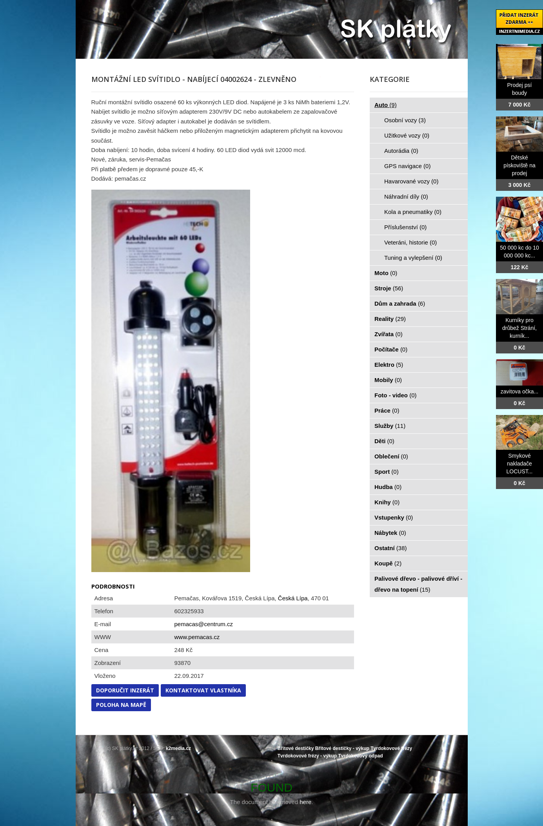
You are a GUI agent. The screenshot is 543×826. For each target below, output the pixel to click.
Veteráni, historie (410, 242)
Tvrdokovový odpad (360, 756)
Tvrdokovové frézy (391, 748)
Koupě (387, 563)
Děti (384, 441)
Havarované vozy (411, 181)
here (305, 802)
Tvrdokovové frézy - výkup (307, 756)
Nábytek (390, 532)
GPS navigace (407, 166)
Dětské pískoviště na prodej (519, 165)
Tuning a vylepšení (413, 257)
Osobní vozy (405, 120)
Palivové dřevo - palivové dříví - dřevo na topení (418, 584)
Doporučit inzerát (125, 690)
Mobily (388, 380)
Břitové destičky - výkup (342, 748)
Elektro (388, 364)
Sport (386, 471)
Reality (390, 318)
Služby (389, 425)
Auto (385, 104)
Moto (385, 273)
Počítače (390, 349)
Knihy (387, 502)
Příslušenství (405, 227)
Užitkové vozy (406, 135)
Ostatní (390, 548)
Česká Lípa (293, 598)
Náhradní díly (406, 196)
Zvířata (388, 334)
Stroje (388, 288)
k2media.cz (178, 748)
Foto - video (395, 395)
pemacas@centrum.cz (203, 624)
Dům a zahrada (399, 303)
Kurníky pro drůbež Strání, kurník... (519, 328)
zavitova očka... (520, 391)
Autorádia (401, 150)
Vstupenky (393, 517)
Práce (386, 410)
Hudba (387, 487)
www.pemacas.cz (197, 637)
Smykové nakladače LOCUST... (520, 464)
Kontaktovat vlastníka (203, 690)
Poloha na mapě (121, 704)
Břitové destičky (296, 748)
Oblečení (391, 456)
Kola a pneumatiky (412, 211)
